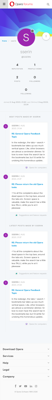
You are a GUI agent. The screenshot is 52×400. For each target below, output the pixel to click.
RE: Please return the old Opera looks (27, 185)
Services (8, 356)
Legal (6, 369)
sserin (15, 125)
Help (5, 362)
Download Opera (13, 349)
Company (8, 376)
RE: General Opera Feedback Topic (26, 135)
